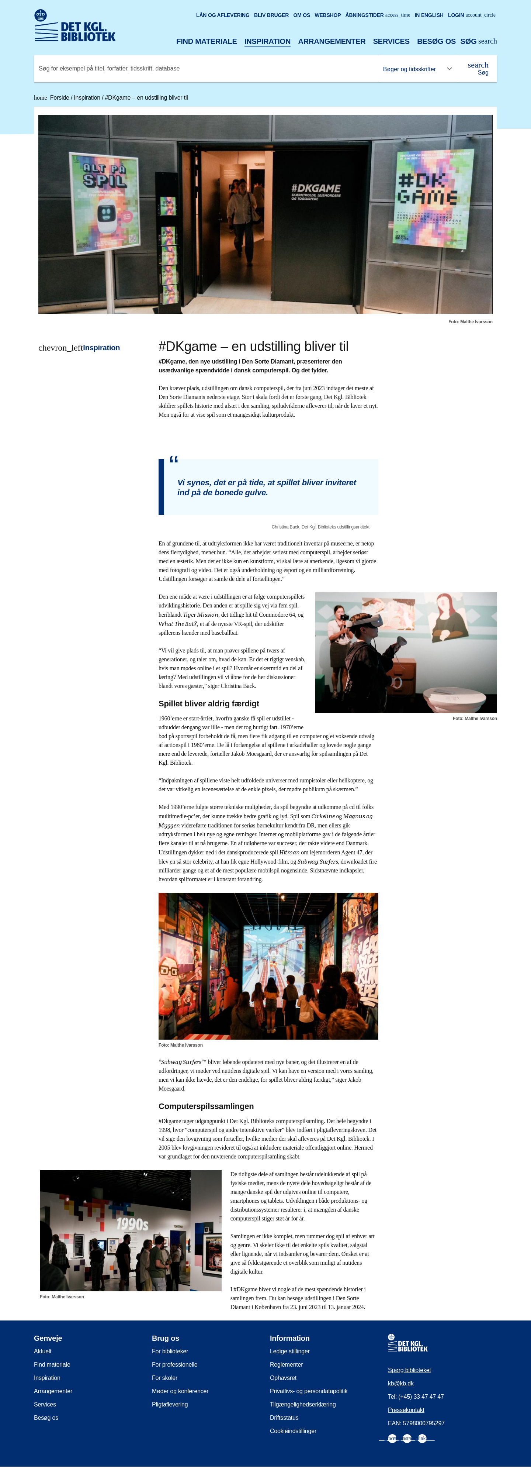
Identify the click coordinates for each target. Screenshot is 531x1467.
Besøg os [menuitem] (46, 1418)
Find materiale (206, 41)
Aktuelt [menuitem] (43, 1351)
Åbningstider (378, 15)
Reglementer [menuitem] (286, 1364)
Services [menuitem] (45, 1404)
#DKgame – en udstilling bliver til (146, 97)
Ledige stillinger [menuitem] (290, 1351)
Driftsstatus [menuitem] (284, 1418)
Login (472, 15)
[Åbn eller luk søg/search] (478, 41)
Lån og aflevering (223, 15)
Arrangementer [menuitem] (53, 1391)
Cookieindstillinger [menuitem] (293, 1431)
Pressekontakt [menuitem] (406, 1410)
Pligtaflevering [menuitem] (170, 1404)
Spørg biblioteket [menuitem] (409, 1370)
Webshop (328, 15)
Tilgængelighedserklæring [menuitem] (303, 1404)
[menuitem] (392, 1438)
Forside (52, 97)
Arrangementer (331, 41)
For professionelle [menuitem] (175, 1364)
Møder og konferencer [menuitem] (180, 1391)
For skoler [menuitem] (164, 1378)
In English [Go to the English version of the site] (429, 15)
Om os (301, 15)
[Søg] (478, 68)
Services (391, 41)
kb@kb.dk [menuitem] (401, 1383)
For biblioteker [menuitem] (170, 1351)
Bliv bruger (271, 15)
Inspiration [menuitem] (47, 1378)
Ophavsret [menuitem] (283, 1378)
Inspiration (267, 41)
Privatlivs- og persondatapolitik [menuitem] (309, 1391)
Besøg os (436, 41)
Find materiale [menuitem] (52, 1364)
